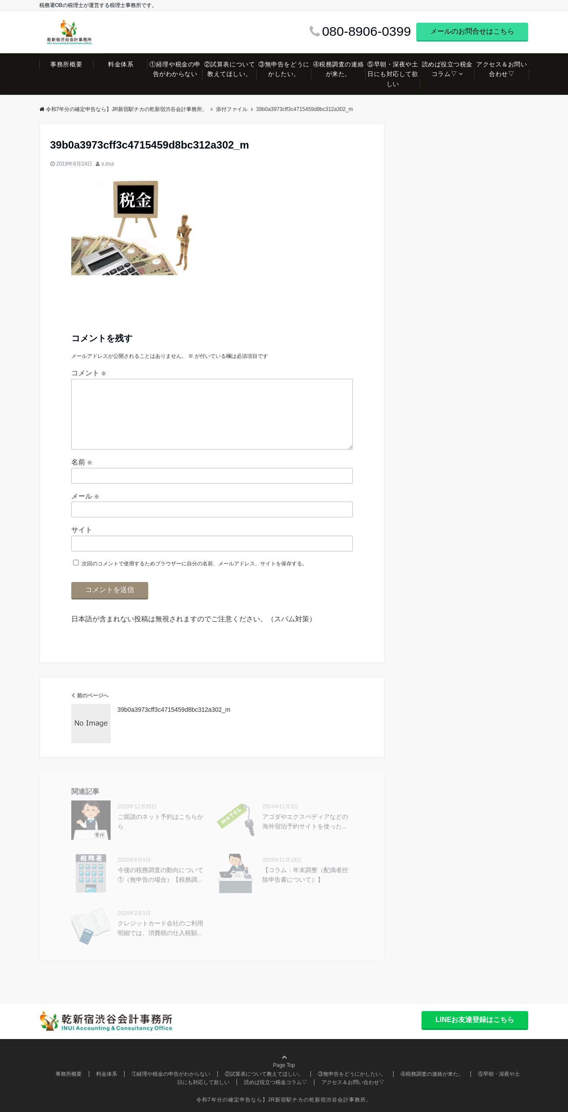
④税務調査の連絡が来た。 (338, 69)
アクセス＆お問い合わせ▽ (501, 69)
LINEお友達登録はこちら (475, 1019)
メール (85, 496)
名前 (81, 462)
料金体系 (120, 64)
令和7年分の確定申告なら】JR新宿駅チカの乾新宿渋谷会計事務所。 (123, 109)
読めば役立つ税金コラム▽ (447, 69)
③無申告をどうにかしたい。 (283, 69)
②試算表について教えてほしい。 (229, 69)
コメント (88, 373)
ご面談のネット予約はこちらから (160, 821)
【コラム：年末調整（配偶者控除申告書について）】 (305, 874)
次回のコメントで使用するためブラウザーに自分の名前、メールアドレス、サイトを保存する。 (194, 564)
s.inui (107, 164)
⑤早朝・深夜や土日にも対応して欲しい (392, 74)
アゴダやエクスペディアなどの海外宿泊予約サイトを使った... (305, 821)
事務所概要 (66, 64)
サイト (81, 529)
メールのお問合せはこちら (472, 31)
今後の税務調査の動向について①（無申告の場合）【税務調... (160, 874)
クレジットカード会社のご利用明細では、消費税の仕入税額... (160, 928)
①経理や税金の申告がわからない (175, 69)
